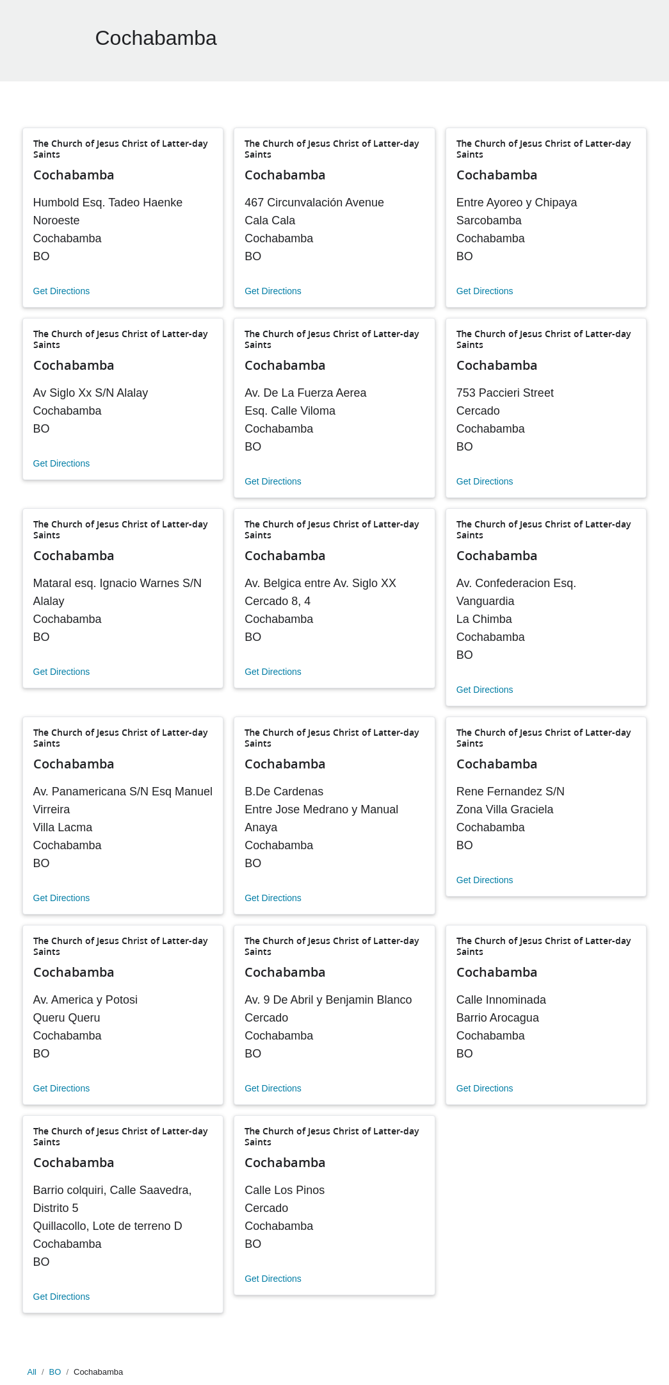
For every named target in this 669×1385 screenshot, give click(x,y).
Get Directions (61, 291)
